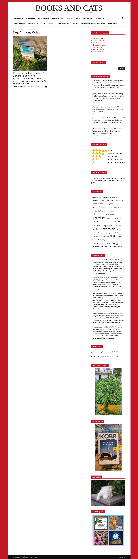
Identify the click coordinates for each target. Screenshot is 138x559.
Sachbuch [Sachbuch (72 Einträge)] (95, 233)
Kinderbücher (43, 18)
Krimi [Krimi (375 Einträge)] (95, 221)
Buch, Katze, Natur (98, 52)
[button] (122, 19)
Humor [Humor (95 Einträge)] (112, 211)
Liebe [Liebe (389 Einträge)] (118, 221)
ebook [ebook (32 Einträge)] (117, 204)
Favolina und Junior (98, 41)
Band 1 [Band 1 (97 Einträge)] (95, 200)
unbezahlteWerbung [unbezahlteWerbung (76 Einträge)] (99, 246)
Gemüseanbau (19, 23)
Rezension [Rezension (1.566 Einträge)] (108, 229)
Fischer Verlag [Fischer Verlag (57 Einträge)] (117, 207)
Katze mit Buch (97, 47)
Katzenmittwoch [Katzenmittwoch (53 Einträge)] (108, 214)
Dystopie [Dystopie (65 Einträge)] (111, 204)
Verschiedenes (100, 18)
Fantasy (70, 18)
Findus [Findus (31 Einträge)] (109, 207)
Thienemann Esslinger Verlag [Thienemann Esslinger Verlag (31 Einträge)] (100, 236)
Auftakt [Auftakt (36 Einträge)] (114, 197)
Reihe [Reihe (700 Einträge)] (95, 229)
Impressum (122, 557)
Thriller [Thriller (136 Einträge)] (113, 236)
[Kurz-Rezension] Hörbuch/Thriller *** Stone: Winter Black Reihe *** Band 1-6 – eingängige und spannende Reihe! (107, 336)
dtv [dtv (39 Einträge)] (106, 204)
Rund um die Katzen (36, 23)
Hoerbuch (16, 69)
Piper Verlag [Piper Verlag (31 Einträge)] (117, 225)
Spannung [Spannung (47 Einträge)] (104, 233)
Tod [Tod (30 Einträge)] (93, 240)
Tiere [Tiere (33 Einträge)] (119, 236)
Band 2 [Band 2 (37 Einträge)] (101, 200)
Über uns (112, 23)
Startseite (18, 18)
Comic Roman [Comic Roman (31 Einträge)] (119, 200)
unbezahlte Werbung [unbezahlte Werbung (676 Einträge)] (105, 243)
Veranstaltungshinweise (58, 23)
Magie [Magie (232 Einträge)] (105, 225)
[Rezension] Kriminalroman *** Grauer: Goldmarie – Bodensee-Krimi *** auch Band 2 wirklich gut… (107, 286)
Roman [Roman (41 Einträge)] (119, 229)
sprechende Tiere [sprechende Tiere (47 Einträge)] (114, 233)
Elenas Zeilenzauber (99, 45)
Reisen (75, 23)
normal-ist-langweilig (19, 86)
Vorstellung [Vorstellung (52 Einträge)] (112, 246)
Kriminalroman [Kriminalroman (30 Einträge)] (104, 222)
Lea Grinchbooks (98, 49)
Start (14, 29)
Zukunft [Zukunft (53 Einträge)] (120, 246)
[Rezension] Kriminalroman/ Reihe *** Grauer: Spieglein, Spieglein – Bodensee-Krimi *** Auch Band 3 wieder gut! (108, 109)
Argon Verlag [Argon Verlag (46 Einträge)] (107, 197)
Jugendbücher (58, 18)
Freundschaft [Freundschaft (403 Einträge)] (99, 210)
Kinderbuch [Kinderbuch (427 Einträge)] (98, 218)
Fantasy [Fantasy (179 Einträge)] (102, 207)
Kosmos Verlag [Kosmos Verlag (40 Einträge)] (116, 218)
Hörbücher (30, 18)
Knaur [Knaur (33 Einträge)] (108, 218)
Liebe (78, 18)
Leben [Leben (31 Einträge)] (112, 222)
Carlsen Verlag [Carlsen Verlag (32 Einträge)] (109, 200)
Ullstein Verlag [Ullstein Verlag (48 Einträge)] (100, 240)
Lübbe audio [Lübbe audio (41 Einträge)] (96, 226)
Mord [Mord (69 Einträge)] (111, 225)
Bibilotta (95, 43)
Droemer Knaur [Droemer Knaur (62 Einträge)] (97, 204)
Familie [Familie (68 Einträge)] (94, 207)
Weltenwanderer (98, 38)
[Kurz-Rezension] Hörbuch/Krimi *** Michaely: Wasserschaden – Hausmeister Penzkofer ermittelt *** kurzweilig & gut (107, 131)
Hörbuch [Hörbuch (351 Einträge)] (97, 214)
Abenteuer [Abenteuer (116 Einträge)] (96, 197)
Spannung (87, 18)
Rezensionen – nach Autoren (93, 23)
